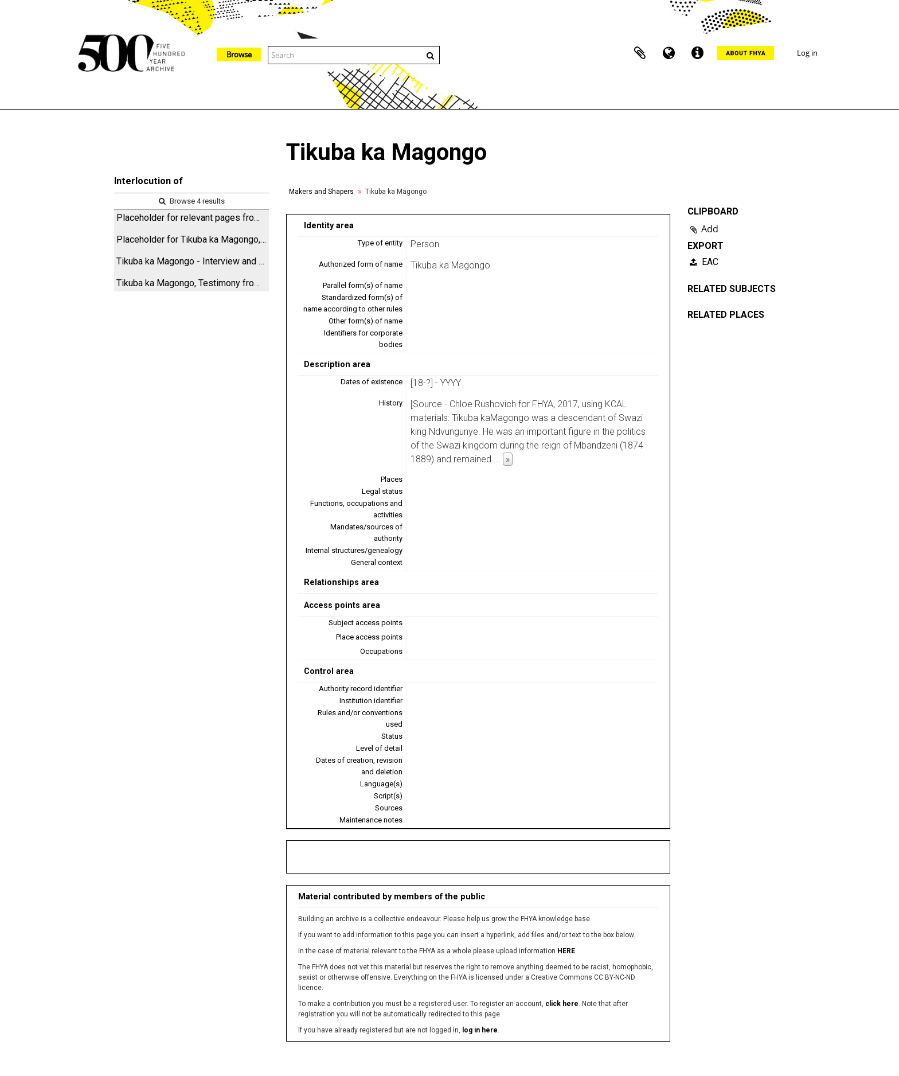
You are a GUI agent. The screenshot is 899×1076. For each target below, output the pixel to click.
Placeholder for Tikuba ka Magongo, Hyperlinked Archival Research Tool (192, 239)
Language (668, 53)
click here (562, 1004)
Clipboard (640, 53)
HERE (566, 951)
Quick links (697, 53)
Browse (239, 54)
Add (709, 229)
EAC (704, 261)
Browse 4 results (192, 201)
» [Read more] (508, 459)
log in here (480, 1030)
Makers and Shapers (321, 192)
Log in (807, 53)
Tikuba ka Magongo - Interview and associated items (192, 261)
